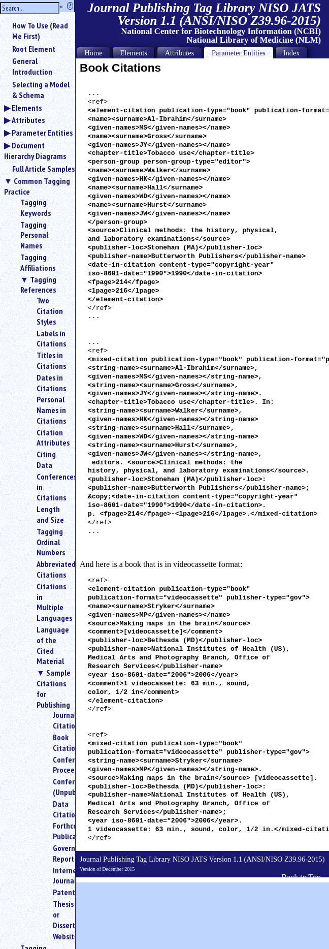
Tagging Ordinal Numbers (51, 542)
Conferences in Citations (52, 487)
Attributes (28, 120)
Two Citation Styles (50, 311)
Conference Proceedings (60, 764)
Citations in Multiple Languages (52, 602)
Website (60, 936)
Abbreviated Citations (52, 569)
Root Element (33, 49)
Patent (60, 892)
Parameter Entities (42, 133)
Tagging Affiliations (37, 262)
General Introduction (32, 66)
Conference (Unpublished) (60, 786)
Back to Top (301, 877)
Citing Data (46, 459)
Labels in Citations (51, 338)
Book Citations (60, 742)
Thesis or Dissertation (60, 914)
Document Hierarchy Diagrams (35, 150)
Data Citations (60, 809)
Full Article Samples (43, 169)
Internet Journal (60, 875)
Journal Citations (60, 720)
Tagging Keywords (35, 207)
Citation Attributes (52, 437)
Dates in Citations (51, 382)
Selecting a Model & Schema (41, 89)
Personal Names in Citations (51, 410)
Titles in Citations (51, 360)
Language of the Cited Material (52, 645)
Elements (27, 108)
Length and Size (50, 514)
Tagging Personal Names (34, 235)
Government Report (60, 853)
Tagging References (38, 284)
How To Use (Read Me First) (40, 30)
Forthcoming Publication (60, 830)
